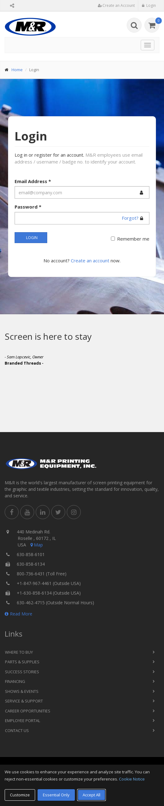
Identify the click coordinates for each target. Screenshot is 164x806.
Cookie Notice (132, 779)
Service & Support (24, 701)
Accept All (91, 795)
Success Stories (22, 672)
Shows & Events (22, 691)
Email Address (33, 181)
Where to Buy (19, 652)
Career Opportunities (27, 711)
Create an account (90, 260)
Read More (18, 614)
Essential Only (56, 795)
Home (17, 69)
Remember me (133, 239)
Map (36, 545)
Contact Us (17, 730)
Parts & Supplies (22, 662)
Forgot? (130, 218)
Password (28, 207)
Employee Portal (22, 720)
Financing (15, 681)
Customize (20, 795)
